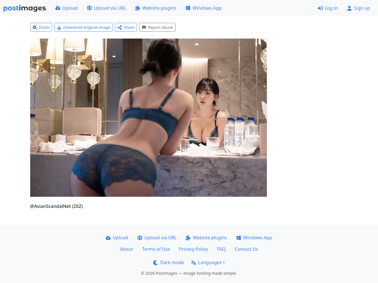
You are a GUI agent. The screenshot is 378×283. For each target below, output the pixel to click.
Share (126, 27)
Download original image (83, 27)
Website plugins (155, 8)
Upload (66, 8)
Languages (206, 262)
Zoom (41, 27)
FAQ (221, 249)
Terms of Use (156, 249)
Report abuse (157, 27)
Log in (328, 8)
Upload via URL (106, 8)
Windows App (203, 8)
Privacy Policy (193, 249)
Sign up (358, 8)
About (126, 249)
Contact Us (246, 249)
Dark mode (168, 262)
